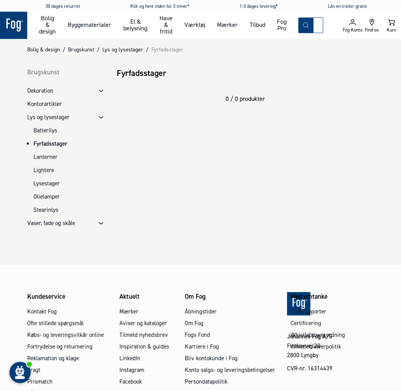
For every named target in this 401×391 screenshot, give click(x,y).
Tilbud (257, 24)
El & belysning (135, 25)
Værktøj (194, 24)
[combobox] (318, 25)
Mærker (227, 24)
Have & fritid (166, 24)
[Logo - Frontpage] (13, 25)
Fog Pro (282, 25)
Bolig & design (47, 24)
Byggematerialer (89, 24)
